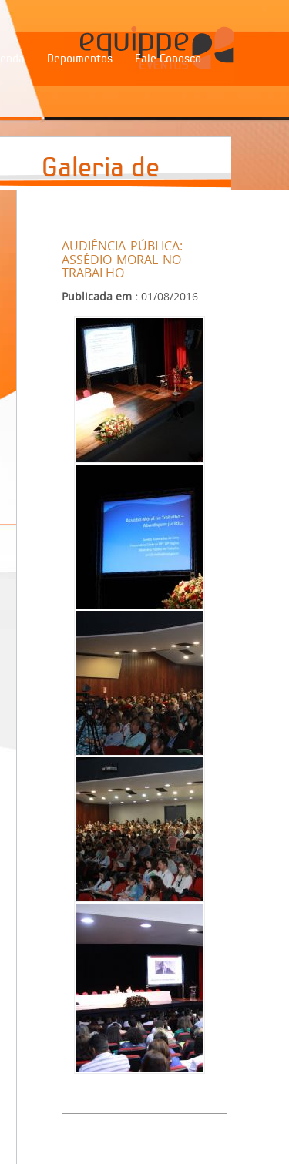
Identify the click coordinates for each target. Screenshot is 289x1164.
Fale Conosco (168, 58)
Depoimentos (80, 58)
